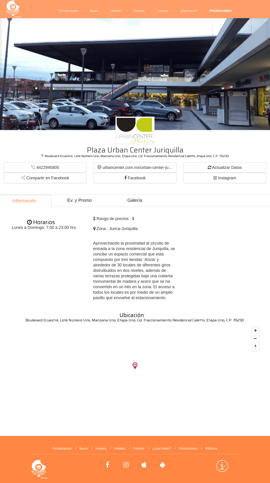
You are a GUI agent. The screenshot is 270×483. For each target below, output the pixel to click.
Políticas (211, 448)
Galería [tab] (134, 200)
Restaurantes (68, 10)
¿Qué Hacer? (189, 10)
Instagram (224, 178)
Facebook (135, 178)
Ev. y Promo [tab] (79, 200)
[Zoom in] (255, 330)
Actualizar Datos (225, 167)
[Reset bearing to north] (255, 346)
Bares (94, 10)
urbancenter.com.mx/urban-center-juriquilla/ (136, 167)
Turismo (162, 10)
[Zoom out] (255, 338)
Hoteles (115, 10)
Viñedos (139, 10)
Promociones (188, 448)
